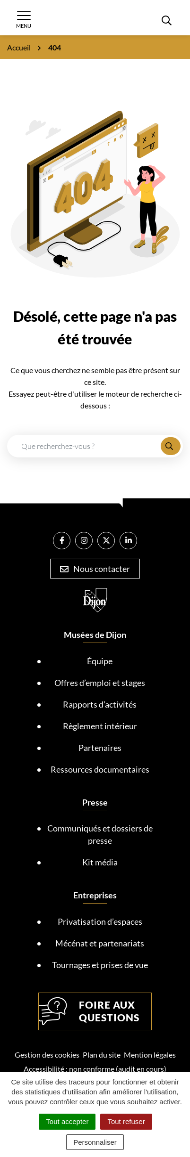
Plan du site (102, 1054)
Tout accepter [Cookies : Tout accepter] (67, 1121)
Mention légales (150, 1054)
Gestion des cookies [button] (47, 1054)
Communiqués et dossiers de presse (100, 834)
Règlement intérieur (100, 726)
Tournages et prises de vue (100, 965)
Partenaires (99, 747)
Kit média (100, 862)
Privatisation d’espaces (100, 921)
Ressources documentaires (100, 769)
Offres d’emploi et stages (99, 682)
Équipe (99, 661)
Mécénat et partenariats (99, 943)
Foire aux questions (89, 1011)
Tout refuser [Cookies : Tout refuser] (126, 1121)
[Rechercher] (166, 19)
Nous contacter (95, 568)
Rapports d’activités (100, 704)
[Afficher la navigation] (23, 19)
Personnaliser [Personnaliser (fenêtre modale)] (95, 1142)
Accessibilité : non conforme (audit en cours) (95, 1068)
